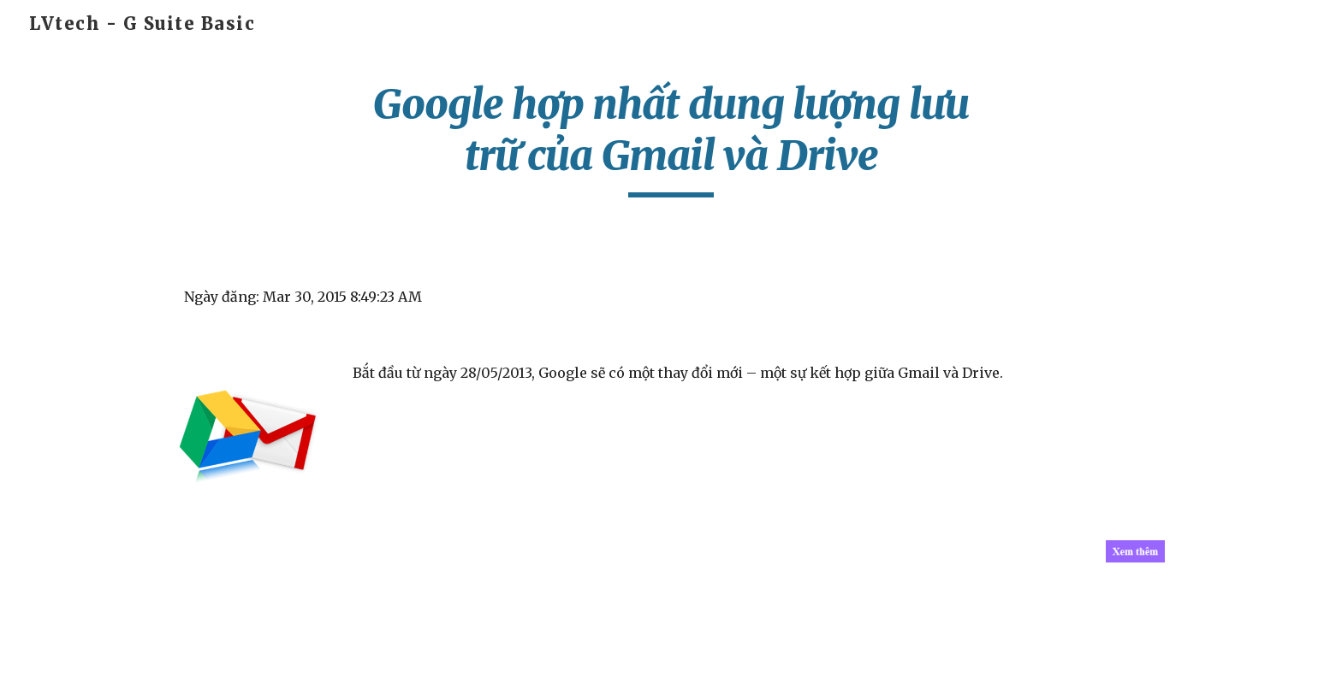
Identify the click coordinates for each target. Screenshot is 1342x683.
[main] (671, 138)
